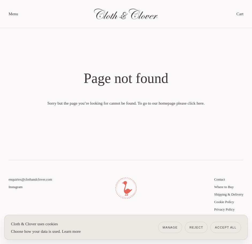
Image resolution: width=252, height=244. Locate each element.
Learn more (71, 231)
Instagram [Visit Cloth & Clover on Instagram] (15, 187)
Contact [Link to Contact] (219, 179)
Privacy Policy (224, 209)
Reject (196, 227)
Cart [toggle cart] (239, 14)
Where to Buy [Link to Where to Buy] (224, 187)
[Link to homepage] (126, 14)
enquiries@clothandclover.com (30, 179)
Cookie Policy (224, 202)
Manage (170, 227)
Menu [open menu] (13, 14)
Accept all (225, 227)
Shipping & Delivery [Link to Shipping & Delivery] (228, 194)
